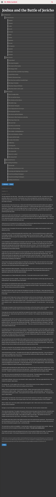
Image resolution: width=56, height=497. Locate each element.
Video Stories (9, 91)
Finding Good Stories (14, 179)
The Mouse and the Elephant (16, 114)
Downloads (11, 165)
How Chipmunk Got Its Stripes (16, 108)
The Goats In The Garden (15, 66)
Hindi (10, 34)
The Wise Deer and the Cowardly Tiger (18, 80)
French (10, 29)
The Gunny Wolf (13, 157)
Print (11, 184)
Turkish (11, 54)
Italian (10, 37)
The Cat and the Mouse (14, 97)
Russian (11, 51)
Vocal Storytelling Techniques (16, 174)
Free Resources (6, 14)
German (11, 32)
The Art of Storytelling (14, 128)
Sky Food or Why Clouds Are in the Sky (18, 117)
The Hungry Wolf (13, 68)
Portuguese (12, 46)
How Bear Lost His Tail (14, 125)
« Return (5, 184)
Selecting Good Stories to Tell (16, 168)
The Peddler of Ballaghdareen (16, 131)
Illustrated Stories (10, 160)
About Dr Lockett (13, 154)
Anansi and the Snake (14, 137)
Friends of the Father (14, 140)
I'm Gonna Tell (12, 151)
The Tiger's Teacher (14, 83)
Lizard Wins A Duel (13, 74)
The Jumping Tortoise (14, 111)
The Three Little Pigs (14, 148)
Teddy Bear (11, 142)
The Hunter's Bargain (14, 105)
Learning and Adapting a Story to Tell (18, 171)
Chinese (11, 23)
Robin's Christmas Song (14, 77)
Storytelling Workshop (11, 162)
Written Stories (10, 17)
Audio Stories (9, 57)
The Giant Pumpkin (13, 63)
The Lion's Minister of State (15, 134)
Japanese (11, 40)
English (10, 20)
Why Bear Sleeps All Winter (15, 86)
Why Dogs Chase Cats (14, 120)
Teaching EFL (12, 145)
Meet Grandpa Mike (14, 94)
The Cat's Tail (12, 123)
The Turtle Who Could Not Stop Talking (18, 71)
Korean (10, 43)
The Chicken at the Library (15, 100)
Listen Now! (12, 60)
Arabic (10, 26)
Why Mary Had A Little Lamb (16, 88)
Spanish (11, 49)
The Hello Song (12, 103)
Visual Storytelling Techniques (16, 177)
